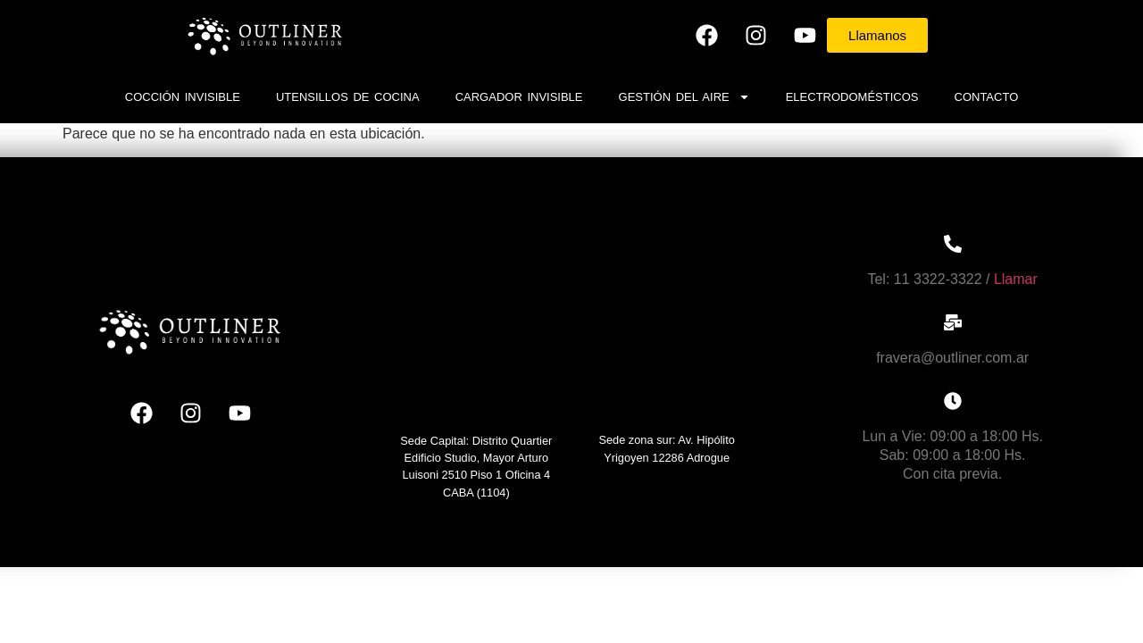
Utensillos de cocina (348, 97)
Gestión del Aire (684, 97)
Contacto (987, 97)
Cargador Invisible (519, 97)
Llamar (1016, 279)
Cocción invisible (182, 97)
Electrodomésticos (852, 97)
